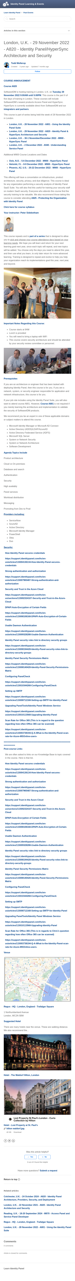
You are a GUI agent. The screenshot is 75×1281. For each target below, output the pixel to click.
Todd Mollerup (18, 63)
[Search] (37, 19)
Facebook (5, 1140)
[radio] (30, 1157)
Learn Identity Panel (12, 13)
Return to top (12, 1179)
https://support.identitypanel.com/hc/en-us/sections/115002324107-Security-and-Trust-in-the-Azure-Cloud (35, 598)
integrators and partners (16, 109)
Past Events (28, 13)
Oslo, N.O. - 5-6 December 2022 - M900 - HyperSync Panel (38, 161)
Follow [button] (37, 71)
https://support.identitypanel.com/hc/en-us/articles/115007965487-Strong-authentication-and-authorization (32, 580)
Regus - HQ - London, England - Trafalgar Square (29, 1006)
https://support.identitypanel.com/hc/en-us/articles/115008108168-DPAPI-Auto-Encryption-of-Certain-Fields (36, 616)
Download (17, 1132)
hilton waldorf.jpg (15, 1128)
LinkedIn (13, 1140)
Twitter (9, 1140)
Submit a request (48, 1170)
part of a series (37, 236)
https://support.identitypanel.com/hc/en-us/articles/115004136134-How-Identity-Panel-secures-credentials (32, 562)
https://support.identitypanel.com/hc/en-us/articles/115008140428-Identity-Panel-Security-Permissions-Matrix (37, 667)
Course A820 (10, 86)
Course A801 (47, 404)
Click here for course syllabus (19, 207)
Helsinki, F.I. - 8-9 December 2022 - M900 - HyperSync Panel (39, 164)
